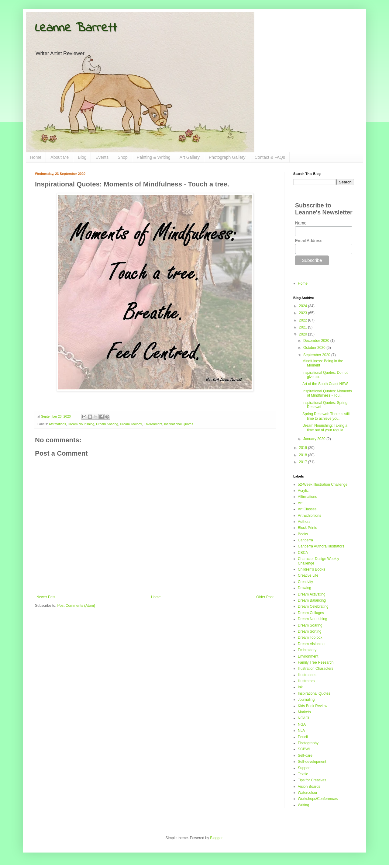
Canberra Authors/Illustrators (321, 546)
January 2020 (314, 439)
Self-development (312, 761)
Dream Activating (311, 594)
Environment (153, 424)
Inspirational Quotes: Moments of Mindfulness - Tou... (327, 393)
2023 (303, 313)
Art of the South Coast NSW (325, 384)
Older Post (265, 597)
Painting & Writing (153, 157)
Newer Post (45, 597)
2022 (303, 320)
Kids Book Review (312, 706)
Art (300, 503)
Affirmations (57, 424)
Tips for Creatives (312, 780)
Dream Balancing (312, 600)
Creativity (305, 582)
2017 (303, 462)
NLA (301, 730)
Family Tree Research (315, 662)
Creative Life (308, 575)
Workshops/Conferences (318, 799)
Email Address (308, 240)
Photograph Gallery (227, 157)
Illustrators (306, 681)
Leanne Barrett (76, 28)
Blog (82, 157)
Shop (123, 157)
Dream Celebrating (313, 606)
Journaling (306, 699)
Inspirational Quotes (178, 424)
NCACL (304, 718)
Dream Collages (311, 613)
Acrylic (303, 490)
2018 (303, 455)
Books (303, 534)
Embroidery (307, 650)
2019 (303, 448)
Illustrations (307, 675)
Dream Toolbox (131, 424)
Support (304, 768)
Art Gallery (190, 157)
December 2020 (316, 341)
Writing (303, 805)
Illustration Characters (315, 668)
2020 (303, 334)
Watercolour (307, 792)
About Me (59, 157)
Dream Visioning (311, 644)
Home (35, 157)
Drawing (304, 588)
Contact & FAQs (270, 157)
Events (101, 157)
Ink (300, 687)
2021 (303, 327)
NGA (302, 724)
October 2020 (314, 348)
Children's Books (311, 569)
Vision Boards (309, 786)
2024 (303, 306)
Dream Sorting (309, 631)
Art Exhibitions (309, 515)
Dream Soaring (107, 424)
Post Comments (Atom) (76, 605)
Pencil (303, 737)
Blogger (216, 838)
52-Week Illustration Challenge (322, 484)
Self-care (305, 755)
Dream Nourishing (81, 424)
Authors (304, 521)
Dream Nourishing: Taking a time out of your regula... (324, 427)
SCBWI (304, 749)
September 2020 (317, 355)
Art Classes (307, 509)
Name (300, 223)
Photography (308, 743)
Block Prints (307, 528)
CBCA (303, 553)
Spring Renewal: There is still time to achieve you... (325, 416)
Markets (304, 712)
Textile (303, 774)
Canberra (305, 540)
